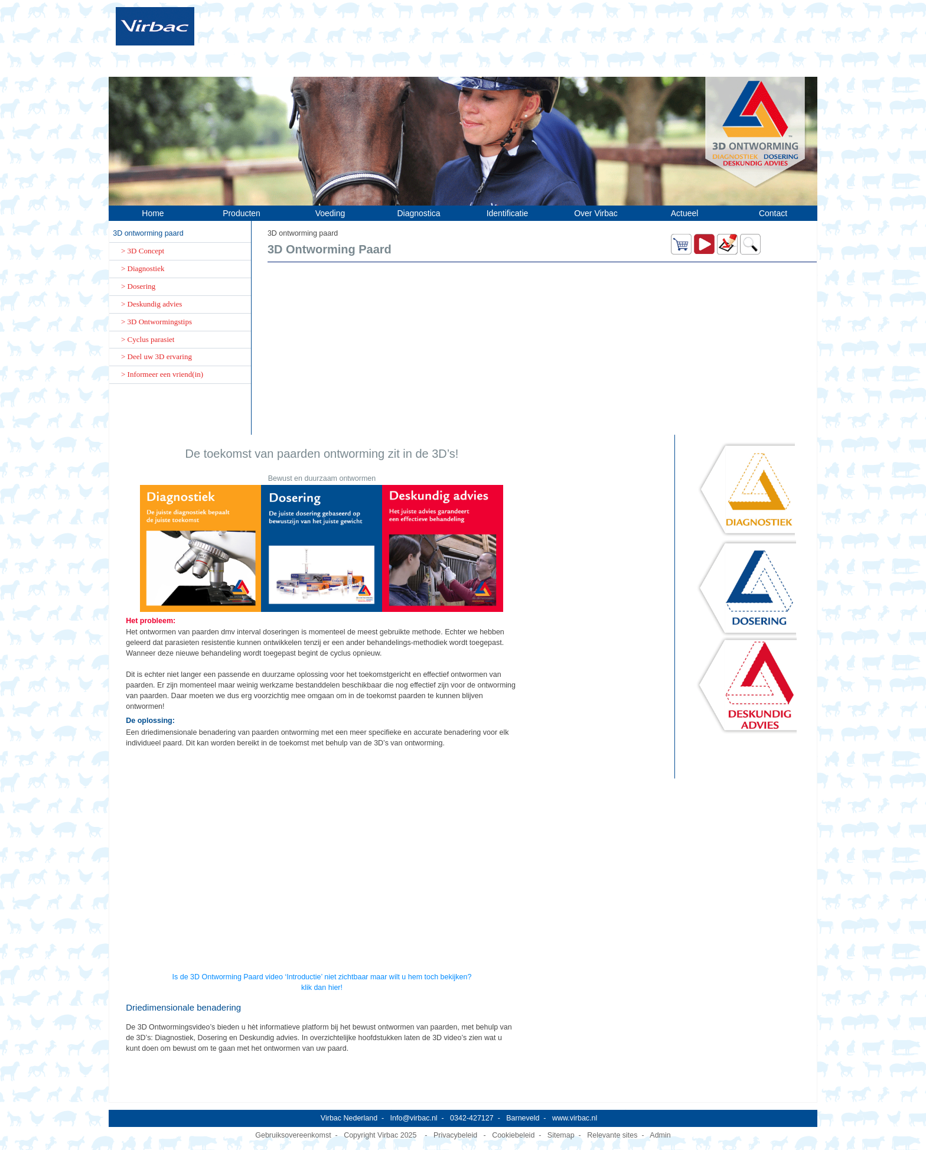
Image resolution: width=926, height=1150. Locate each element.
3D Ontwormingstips (160, 321)
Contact (773, 213)
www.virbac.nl (574, 1118)
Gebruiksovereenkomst (293, 1135)
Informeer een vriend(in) (166, 374)
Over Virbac (596, 213)
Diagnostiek (146, 268)
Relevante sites (612, 1135)
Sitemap (561, 1135)
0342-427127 (472, 1118)
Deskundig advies (155, 303)
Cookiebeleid (513, 1135)
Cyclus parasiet (151, 339)
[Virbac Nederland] (155, 26)
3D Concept (146, 250)
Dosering (142, 286)
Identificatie (508, 213)
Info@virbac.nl (414, 1118)
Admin (660, 1135)
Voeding (330, 213)
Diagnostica (418, 213)
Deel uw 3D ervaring (160, 356)
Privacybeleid (455, 1135)
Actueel (685, 213)
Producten (241, 213)
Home (153, 213)
